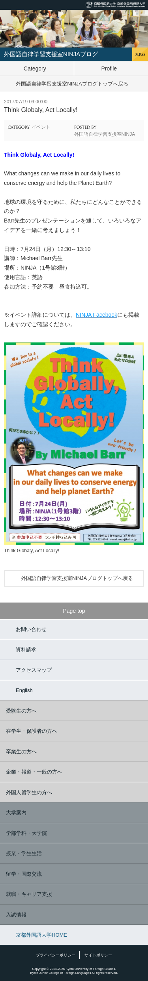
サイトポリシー (98, 955)
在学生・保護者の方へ (31, 731)
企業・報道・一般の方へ (34, 772)
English (24, 690)
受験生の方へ (21, 711)
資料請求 (26, 649)
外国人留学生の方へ (29, 792)
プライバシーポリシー (55, 955)
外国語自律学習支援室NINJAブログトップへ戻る (72, 84)
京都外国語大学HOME (41, 935)
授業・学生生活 (24, 853)
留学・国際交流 (24, 874)
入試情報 (16, 915)
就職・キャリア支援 (29, 894)
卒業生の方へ (21, 752)
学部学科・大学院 (26, 833)
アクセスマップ (34, 670)
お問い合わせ (31, 629)
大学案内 (16, 813)
